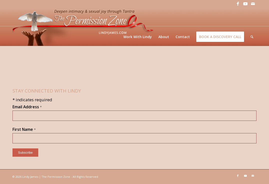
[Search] (252, 37)
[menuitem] (137, 37)
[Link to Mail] (253, 4)
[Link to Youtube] (245, 4)
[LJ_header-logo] (83, 27)
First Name (24, 129)
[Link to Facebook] (238, 4)
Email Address (27, 107)
